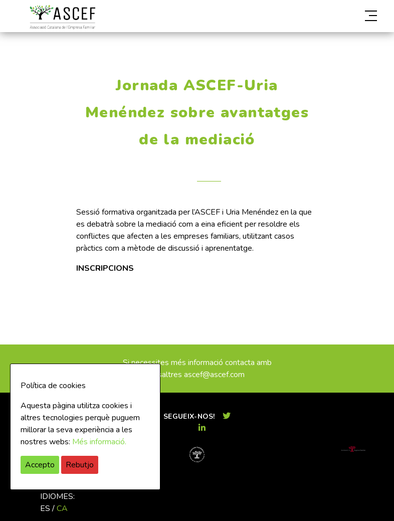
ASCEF (62, 17)
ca (62, 508)
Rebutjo (80, 464)
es (45, 508)
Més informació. (99, 441)
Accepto (40, 464)
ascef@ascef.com (214, 374)
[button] (323, 16)
